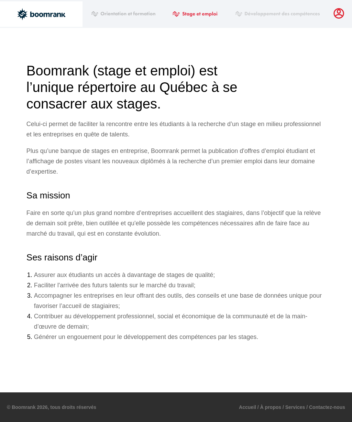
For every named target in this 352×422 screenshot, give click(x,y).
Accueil (247, 407)
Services (295, 407)
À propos (270, 407)
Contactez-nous (327, 407)
